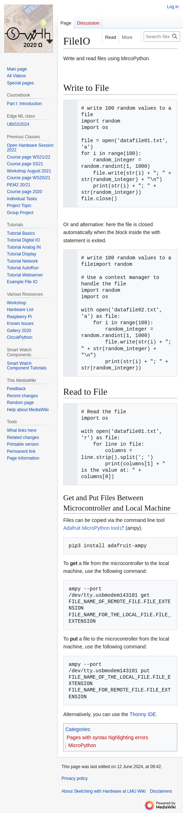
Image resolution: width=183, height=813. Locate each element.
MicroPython (82, 745)
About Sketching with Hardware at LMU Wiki (103, 791)
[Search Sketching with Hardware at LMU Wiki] (162, 36)
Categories (77, 729)
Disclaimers (161, 791)
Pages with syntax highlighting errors (107, 737)
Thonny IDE (142, 714)
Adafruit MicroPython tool (91, 528)
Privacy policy (74, 778)
